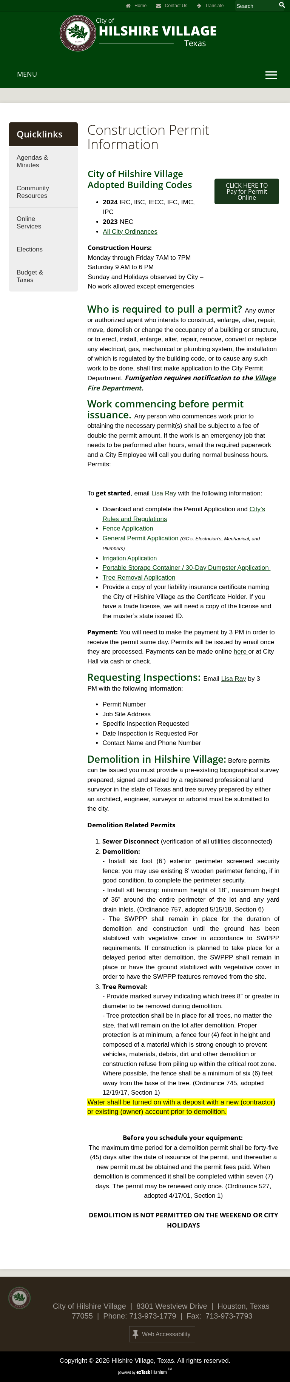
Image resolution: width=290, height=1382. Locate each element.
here (241, 651)
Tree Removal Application (138, 577)
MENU (27, 74)
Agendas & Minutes (32, 161)
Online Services (29, 222)
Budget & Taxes (30, 276)
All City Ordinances (130, 231)
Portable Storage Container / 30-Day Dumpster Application (186, 567)
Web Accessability (162, 1334)
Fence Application (127, 528)
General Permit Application (140, 538)
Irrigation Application (129, 558)
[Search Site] (256, 5)
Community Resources (33, 192)
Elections (30, 249)
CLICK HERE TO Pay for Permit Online (247, 191)
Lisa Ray (163, 493)
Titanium (152, 1372)
